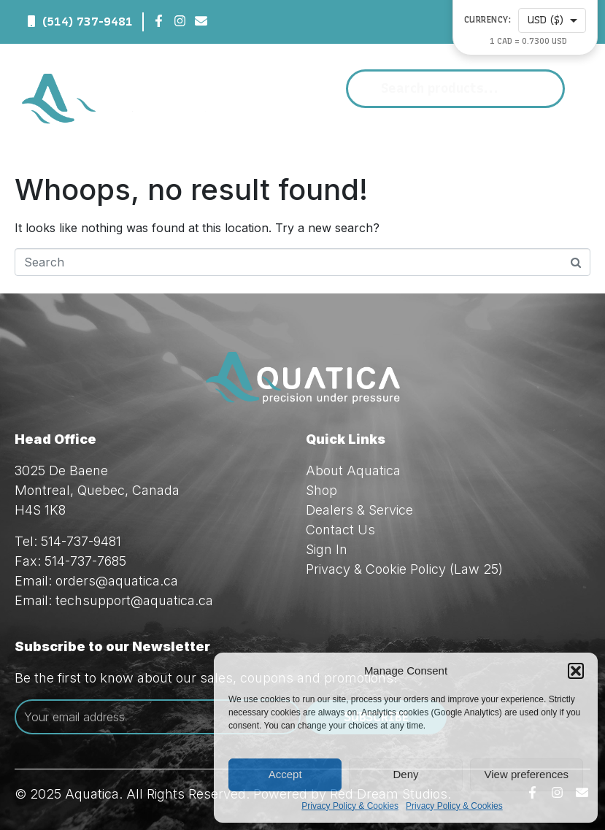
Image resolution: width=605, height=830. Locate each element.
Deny (405, 774)
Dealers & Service (359, 510)
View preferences (527, 774)
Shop (321, 490)
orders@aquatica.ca (116, 580)
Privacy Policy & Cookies (349, 806)
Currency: (488, 20)
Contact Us (340, 529)
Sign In (326, 549)
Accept (285, 774)
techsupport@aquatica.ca (134, 600)
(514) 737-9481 (87, 21)
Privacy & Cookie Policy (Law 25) (404, 569)
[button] (576, 671)
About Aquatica (353, 470)
